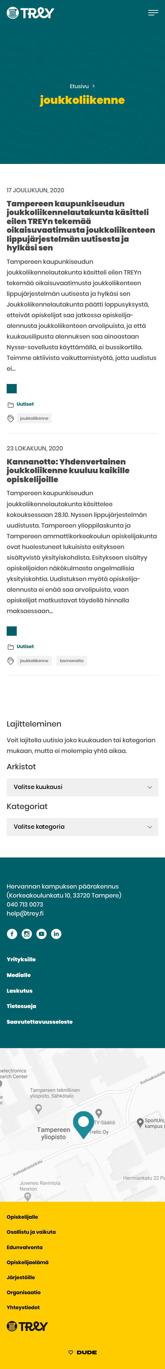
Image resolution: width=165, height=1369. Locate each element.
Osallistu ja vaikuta (31, 1232)
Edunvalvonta (25, 1247)
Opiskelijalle (22, 1217)
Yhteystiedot (23, 1308)
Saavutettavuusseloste (40, 1022)
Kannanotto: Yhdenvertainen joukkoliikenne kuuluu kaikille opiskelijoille (68, 471)
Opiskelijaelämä (28, 1262)
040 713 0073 (25, 905)
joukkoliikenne (34, 419)
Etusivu (79, 86)
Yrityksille (21, 960)
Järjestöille (21, 1278)
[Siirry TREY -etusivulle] (27, 1330)
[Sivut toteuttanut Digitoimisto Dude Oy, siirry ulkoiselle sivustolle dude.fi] (82, 1354)
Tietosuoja (21, 1006)
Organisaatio (23, 1293)
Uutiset (25, 404)
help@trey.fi (25, 914)
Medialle (19, 975)
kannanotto (71, 661)
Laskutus (19, 991)
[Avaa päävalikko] (153, 12)
